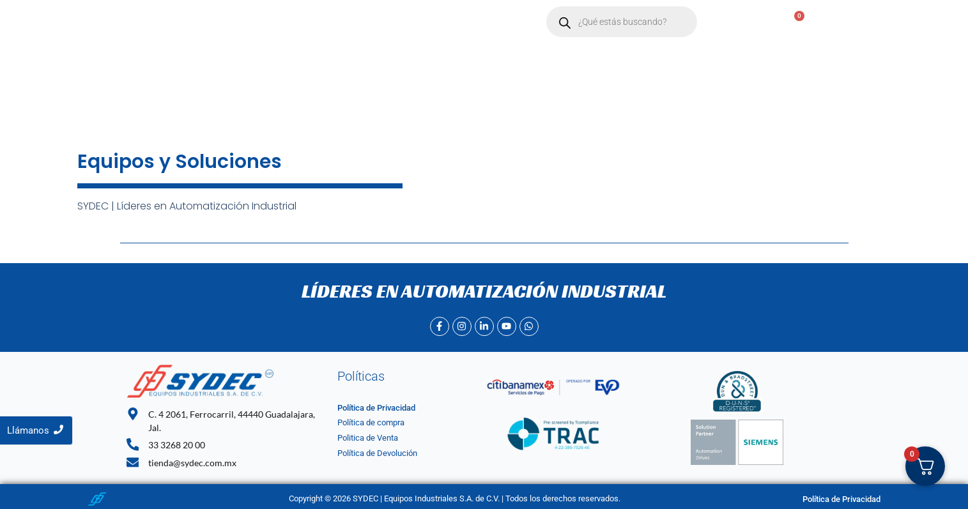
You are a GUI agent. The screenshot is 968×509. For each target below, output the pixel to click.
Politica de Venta (367, 438)
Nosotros (313, 22)
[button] (377, 22)
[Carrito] (793, 22)
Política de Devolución (377, 453)
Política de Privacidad (376, 408)
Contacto (442, 22)
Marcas (377, 22)
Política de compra (370, 422)
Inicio (259, 22)
